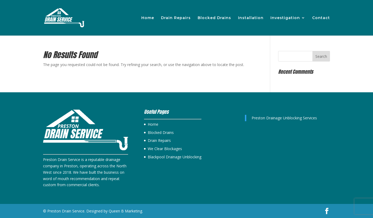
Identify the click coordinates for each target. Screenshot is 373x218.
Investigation (285, 18)
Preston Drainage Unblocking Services (284, 117)
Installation (251, 18)
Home (147, 18)
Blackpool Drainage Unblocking (174, 156)
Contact (321, 18)
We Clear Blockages (165, 148)
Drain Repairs (176, 18)
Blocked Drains (214, 18)
